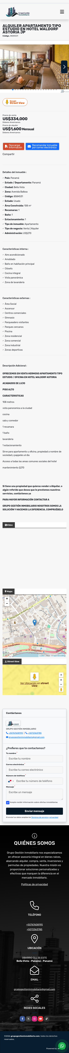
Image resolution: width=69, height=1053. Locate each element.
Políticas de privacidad (34, 884)
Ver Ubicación (28, 683)
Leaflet (42, 656)
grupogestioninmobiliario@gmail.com (26, 737)
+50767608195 (16, 733)
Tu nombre (11, 753)
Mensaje (10, 786)
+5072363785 (35, 733)
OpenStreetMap (59, 656)
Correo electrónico (15, 764)
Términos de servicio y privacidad (44, 817)
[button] (12, 89)
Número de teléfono (16, 775)
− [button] (7, 603)
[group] (34, 67)
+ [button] (7, 599)
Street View (15, 102)
